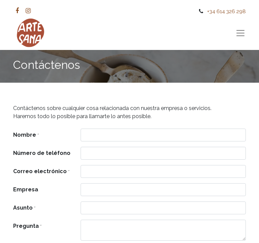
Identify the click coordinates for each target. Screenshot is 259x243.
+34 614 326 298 (226, 11)
